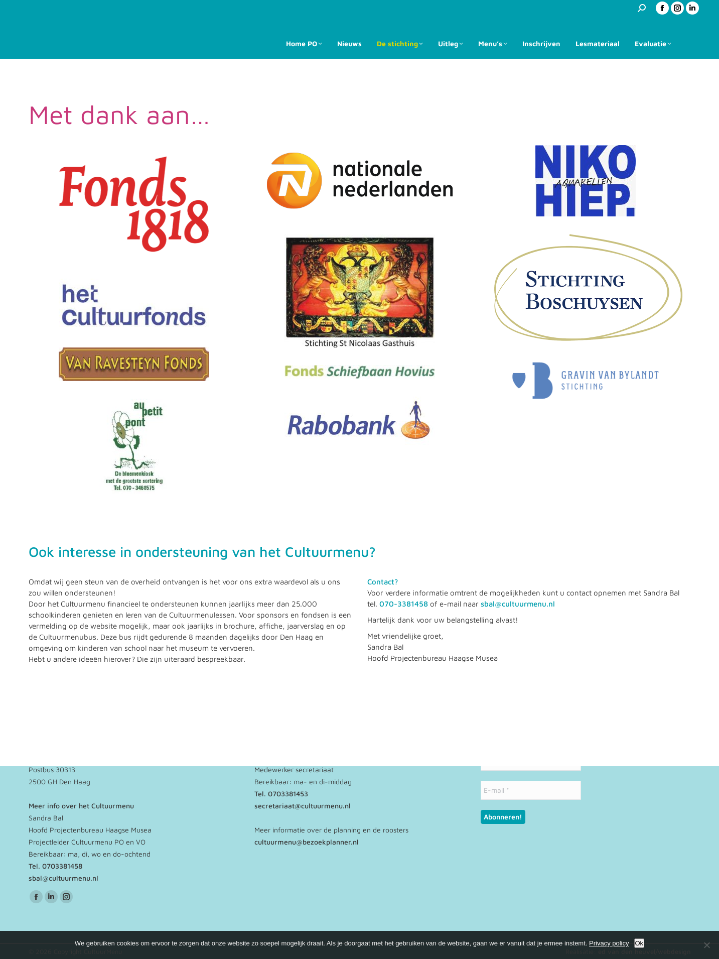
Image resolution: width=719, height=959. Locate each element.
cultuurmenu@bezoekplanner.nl (306, 841)
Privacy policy (609, 943)
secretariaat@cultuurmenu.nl (302, 805)
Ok (639, 943)
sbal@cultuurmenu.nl (518, 604)
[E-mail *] (531, 790)
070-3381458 (403, 604)
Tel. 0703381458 (55, 866)
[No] (706, 945)
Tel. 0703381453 (281, 793)
